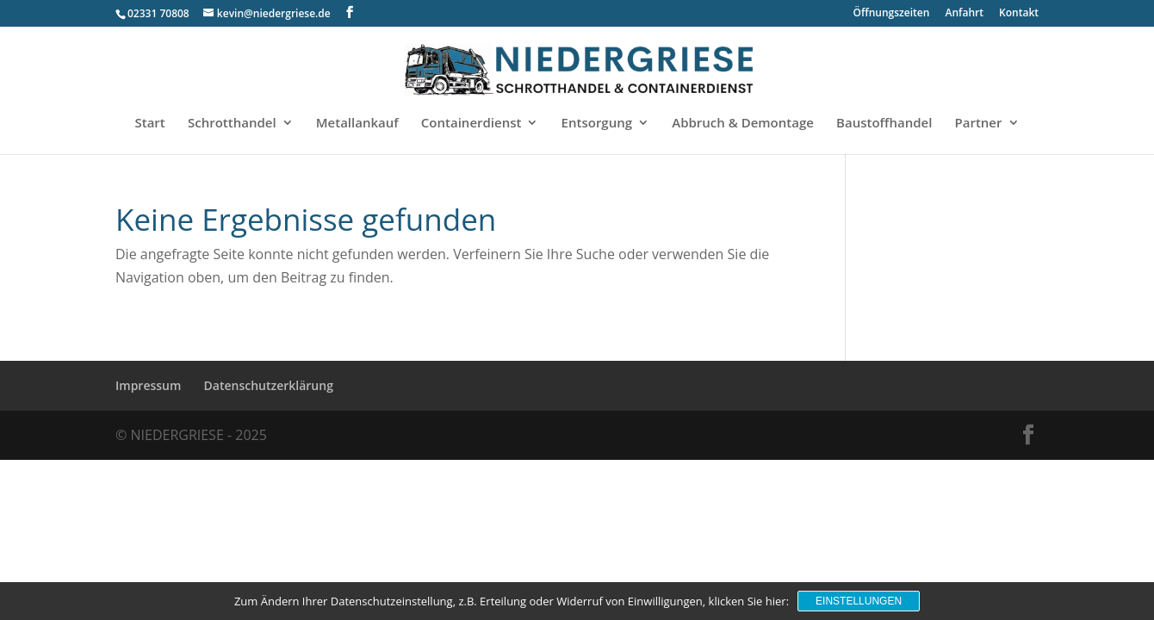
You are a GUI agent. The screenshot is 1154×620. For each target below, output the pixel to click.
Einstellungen (859, 601)
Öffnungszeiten (891, 14)
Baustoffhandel (884, 123)
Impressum (148, 385)
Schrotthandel (232, 123)
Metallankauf (357, 123)
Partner (978, 123)
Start (149, 123)
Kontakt (1019, 14)
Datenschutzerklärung (268, 385)
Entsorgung (596, 123)
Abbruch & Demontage (743, 123)
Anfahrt (964, 14)
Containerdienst (471, 123)
